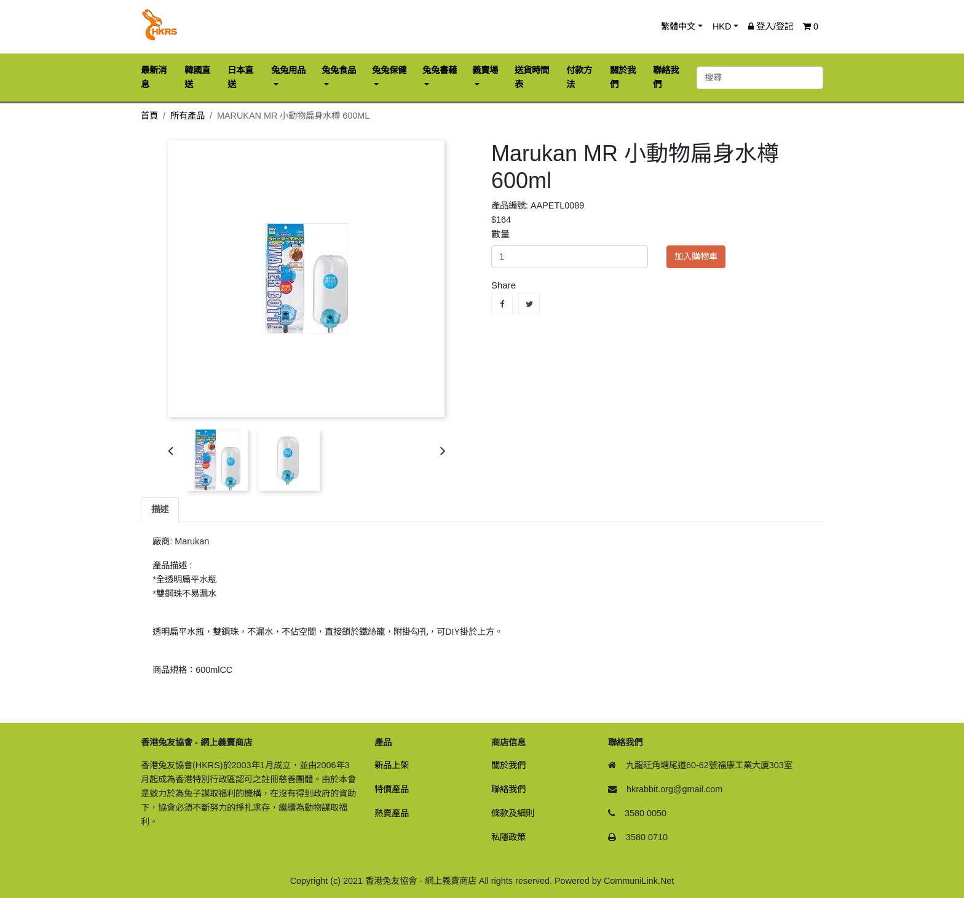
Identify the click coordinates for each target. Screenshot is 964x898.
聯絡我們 (508, 789)
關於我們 (508, 765)
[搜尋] (760, 77)
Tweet (529, 303)
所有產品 (187, 116)
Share (502, 303)
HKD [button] (722, 26)
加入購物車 (695, 256)
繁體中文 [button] (678, 26)
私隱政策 (508, 837)
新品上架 (391, 765)
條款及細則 (512, 813)
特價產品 (391, 789)
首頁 (149, 116)
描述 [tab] (159, 509)
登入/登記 (770, 26)
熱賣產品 (391, 813)
